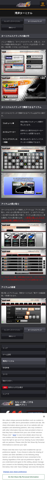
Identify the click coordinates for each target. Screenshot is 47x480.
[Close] (44, 418)
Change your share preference (15, 473)
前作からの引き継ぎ (13, 387)
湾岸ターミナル (8, 361)
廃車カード (12, 27)
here (14, 436)
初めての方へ (7, 381)
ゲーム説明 (7, 355)
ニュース (6, 394)
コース (5, 374)
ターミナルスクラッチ (35, 21)
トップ (5, 348)
